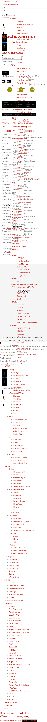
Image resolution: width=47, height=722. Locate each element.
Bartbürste (17, 440)
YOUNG (19, 363)
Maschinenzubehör (16, 594)
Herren (8, 16)
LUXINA (12, 670)
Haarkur (16, 408)
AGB (26, 287)
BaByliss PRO (14, 615)
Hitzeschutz (17, 481)
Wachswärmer (14, 577)
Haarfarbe (17, 519)
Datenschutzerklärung (28, 284)
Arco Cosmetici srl (15, 609)
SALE (6, 708)
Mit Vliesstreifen (19, 460)
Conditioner (21, 48)
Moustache (17, 451)
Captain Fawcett (15, 618)
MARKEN (8, 603)
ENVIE (11, 627)
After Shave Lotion (20, 431)
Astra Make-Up (14, 612)
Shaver (11, 574)
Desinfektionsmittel (16, 589)
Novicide (12, 679)
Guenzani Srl (13, 647)
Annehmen (4, 355)
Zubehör (7, 580)
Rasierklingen (18, 434)
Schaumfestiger (22, 33)
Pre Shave (17, 425)
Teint (15, 542)
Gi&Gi (11, 644)
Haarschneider (14, 568)
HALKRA (12, 650)
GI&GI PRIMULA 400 (6, 123)
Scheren (12, 583)
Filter (5, 73)
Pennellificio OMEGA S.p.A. (19, 685)
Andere (11, 597)
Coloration (13, 516)
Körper (16, 413)
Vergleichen (7, 115)
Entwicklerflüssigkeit (21, 521)
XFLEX (11, 697)
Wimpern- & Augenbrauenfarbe (24, 530)
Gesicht (16, 411)
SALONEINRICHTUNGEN (14, 600)
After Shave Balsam (20, 428)
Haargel (16, 373)
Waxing (12, 454)
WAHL (19, 357)
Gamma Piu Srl (14, 641)
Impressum (15, 284)
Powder (19, 27)
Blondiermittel (18, 524)
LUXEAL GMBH (21, 338)
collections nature (15, 621)
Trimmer (12, 571)
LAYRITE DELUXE (15, 667)
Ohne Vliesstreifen (20, 463)
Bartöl (15, 443)
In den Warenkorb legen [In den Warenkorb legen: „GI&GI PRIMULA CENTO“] (30, 104)
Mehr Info (11, 355)
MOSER (12, 676)
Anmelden (8, 705)
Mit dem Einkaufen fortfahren (11, 721)
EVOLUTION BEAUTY (17, 635)
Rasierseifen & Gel (20, 419)
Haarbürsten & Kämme (17, 586)
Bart (10, 437)
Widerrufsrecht (17, 287)
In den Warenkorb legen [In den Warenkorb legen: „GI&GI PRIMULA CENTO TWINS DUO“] (19, 104)
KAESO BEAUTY (15, 656)
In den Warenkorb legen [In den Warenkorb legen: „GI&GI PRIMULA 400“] (7, 104)
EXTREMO (13, 638)
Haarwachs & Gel (19, 472)
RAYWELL (12, 688)
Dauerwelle (17, 387)
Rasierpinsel (17, 422)
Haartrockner (14, 565)
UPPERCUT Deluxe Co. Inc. (27, 354)
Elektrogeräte (9, 556)
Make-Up (12, 533)
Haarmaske (21, 51)
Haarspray (21, 30)
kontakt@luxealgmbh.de (11, 4)
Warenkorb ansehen (29, 721)
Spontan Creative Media (36, 340)
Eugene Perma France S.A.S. (19, 629)
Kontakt (32, 287)
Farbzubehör (18, 527)
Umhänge (12, 592)
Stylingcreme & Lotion (21, 390)
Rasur (11, 416)
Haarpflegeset (18, 504)
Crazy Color (13, 624)
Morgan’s (12, 673)
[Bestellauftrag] (37, 84)
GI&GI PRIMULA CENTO (28, 123)
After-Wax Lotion (20, 457)
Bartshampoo (18, 446)
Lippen (15, 539)
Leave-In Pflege (19, 501)
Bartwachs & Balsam (20, 448)
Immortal (12, 653)
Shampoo (20, 45)
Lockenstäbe (13, 562)
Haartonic (17, 405)
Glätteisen (13, 559)
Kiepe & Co (13, 662)
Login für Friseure (11, 702)
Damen (7, 466)
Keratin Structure (15, 659)
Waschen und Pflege (19, 42)
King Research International (19, 664)
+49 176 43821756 (9, 1)
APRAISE (12, 606)
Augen (15, 536)
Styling (11, 370)
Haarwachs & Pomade (25, 24)
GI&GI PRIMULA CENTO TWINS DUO (17, 127)
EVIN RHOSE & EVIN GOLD (19, 632)
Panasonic (20, 343)
